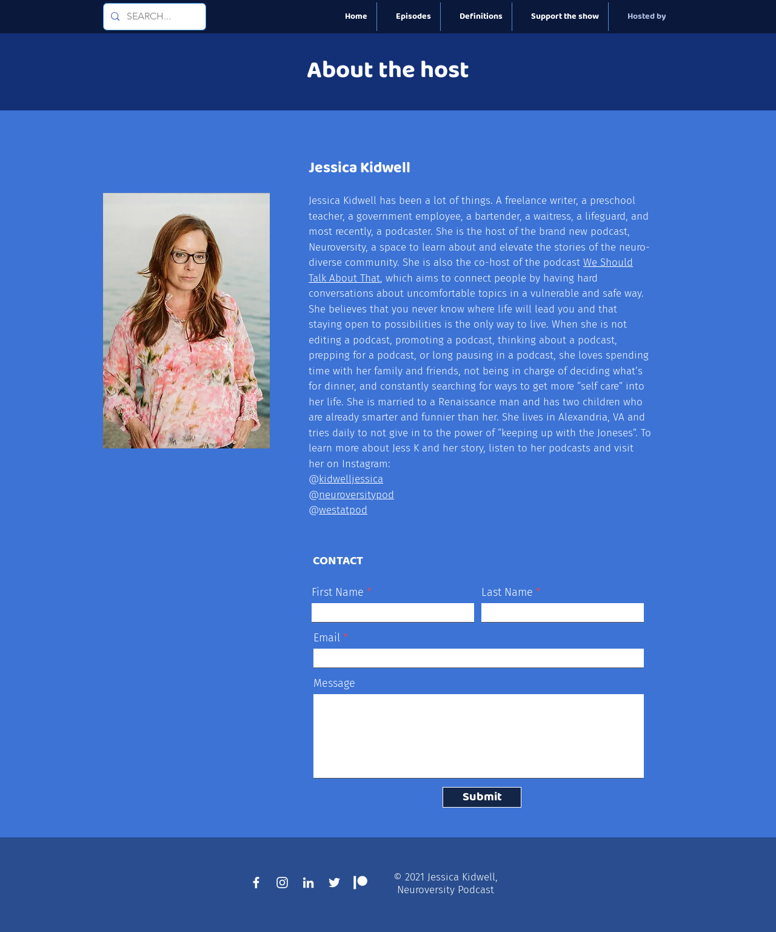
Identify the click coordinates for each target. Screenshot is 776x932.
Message (334, 683)
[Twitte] (334, 882)
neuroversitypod (356, 494)
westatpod (343, 510)
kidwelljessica (351, 479)
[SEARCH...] (153, 17)
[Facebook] (256, 882)
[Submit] (482, 797)
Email (326, 637)
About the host (388, 71)
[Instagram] (282, 882)
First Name (338, 592)
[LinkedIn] (308, 882)
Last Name (507, 592)
